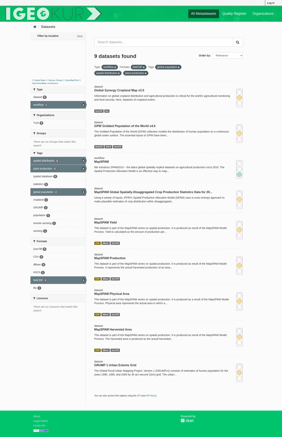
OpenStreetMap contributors (45, 83)
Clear (80, 36)
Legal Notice (40, 420)
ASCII (108, 147)
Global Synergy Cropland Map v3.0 (119, 90)
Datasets (48, 27)
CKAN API (39, 425)
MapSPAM (101, 161)
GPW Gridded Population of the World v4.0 (125, 126)
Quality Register (234, 13)
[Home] (34, 27)
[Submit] (238, 42)
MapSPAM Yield (105, 222)
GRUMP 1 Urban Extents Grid (115, 365)
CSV (97, 243)
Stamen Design (55, 80)
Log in (270, 3)
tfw (106, 111)
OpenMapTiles (72, 80)
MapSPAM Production (110, 258)
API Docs (151, 395)
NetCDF (99, 147)
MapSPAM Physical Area (111, 293)
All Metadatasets (203, 13)
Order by (204, 55)
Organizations (263, 13)
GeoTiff (98, 111)
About (36, 416)
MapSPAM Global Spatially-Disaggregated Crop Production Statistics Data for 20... (153, 192)
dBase (106, 243)
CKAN (187, 420)
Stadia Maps (40, 80)
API (139, 395)
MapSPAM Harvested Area (113, 329)
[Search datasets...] (163, 42)
